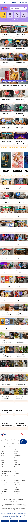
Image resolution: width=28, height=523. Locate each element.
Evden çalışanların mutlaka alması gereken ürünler (20, 341)
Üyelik (14, 495)
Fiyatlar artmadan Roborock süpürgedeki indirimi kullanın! (7, 230)
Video (2, 463)
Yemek (2, 449)
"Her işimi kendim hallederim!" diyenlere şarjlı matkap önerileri (6, 367)
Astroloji (16, 447)
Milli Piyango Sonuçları (19, 476)
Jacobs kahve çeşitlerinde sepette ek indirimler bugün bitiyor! (7, 63)
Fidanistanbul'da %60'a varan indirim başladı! (21, 354)
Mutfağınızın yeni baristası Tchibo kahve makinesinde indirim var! (20, 63)
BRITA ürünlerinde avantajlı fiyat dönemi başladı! (6, 202)
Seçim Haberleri (17, 452)
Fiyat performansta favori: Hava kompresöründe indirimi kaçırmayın (20, 35)
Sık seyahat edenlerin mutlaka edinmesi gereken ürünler (6, 381)
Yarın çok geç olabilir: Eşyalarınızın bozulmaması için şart (7, 258)
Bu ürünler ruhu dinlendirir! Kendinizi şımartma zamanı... (7, 341)
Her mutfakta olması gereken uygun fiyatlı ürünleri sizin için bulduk (7, 407)
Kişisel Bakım (23, 15)
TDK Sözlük (16, 485)
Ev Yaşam (3, 15)
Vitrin (15, 449)
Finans (2, 447)
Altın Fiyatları (4, 479)
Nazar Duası (16, 490)
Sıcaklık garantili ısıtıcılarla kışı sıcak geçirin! (21, 216)
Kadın (2, 452)
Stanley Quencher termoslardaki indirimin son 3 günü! (20, 188)
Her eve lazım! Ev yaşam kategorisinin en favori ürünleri (7, 420)
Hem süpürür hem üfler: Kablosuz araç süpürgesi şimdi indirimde (21, 49)
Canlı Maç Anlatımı (18, 454)
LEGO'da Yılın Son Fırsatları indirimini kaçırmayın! (20, 230)
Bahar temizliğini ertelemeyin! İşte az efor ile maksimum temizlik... (21, 420)
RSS (16, 497)
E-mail (15, 458)
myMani (16, 465)
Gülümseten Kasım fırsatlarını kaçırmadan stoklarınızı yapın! (6, 300)
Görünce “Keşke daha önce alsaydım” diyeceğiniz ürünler (7, 394)
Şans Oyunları (17, 461)
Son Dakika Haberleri (6, 443)
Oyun (15, 467)
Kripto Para (3, 476)
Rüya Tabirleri (4, 485)
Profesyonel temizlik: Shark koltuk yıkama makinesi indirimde (6, 114)
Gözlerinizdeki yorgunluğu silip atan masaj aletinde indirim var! (21, 202)
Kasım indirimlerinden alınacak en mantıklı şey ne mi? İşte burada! (21, 286)
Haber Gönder (23, 438)
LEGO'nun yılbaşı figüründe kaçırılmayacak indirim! (20, 244)
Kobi (15, 463)
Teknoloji (10, 15)
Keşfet (2, 490)
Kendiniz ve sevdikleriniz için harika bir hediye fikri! (6, 272)
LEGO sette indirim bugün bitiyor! (20, 271)
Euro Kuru (3, 483)
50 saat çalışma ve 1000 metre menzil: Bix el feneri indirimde (7, 100)
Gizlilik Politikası (20, 495)
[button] (4, 2)
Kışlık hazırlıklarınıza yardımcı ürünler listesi (21, 328)
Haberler (3, 445)
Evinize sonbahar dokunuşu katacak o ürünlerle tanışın (7, 314)
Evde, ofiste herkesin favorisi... (21, 257)
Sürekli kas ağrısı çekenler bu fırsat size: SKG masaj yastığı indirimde (6, 49)
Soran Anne (16, 472)
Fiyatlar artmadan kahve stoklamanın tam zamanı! (6, 216)
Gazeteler (16, 456)
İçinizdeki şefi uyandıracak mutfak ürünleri (21, 381)
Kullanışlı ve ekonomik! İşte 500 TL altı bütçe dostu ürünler (7, 354)
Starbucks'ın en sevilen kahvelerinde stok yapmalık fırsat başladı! (7, 35)
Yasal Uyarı (12, 497)
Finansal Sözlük (4, 472)
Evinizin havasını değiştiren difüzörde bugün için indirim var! (7, 128)
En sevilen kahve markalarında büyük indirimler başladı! (14, 86)
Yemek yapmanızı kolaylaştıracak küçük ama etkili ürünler (20, 314)
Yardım (9, 495)
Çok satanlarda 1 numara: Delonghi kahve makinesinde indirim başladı (20, 114)
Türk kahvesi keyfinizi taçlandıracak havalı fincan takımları (21, 407)
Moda (16, 15)
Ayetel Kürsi (17, 487)
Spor (2, 461)
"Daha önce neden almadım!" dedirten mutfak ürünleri (21, 367)
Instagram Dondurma (19, 481)
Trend (2, 456)
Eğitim (2, 458)
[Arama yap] (20, 2)
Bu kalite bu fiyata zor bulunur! (6, 243)
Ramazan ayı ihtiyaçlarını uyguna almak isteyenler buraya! (21, 142)
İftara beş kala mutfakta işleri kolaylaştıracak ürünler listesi (19, 128)
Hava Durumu (4, 487)
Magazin (3, 454)
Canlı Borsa (3, 470)
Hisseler (3, 474)
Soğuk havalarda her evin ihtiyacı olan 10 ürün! (21, 300)
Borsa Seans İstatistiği (6, 467)
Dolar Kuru (3, 481)
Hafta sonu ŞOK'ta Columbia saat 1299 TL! (7, 286)
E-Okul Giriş (17, 479)
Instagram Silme (17, 483)
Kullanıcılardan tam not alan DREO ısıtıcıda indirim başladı (7, 188)
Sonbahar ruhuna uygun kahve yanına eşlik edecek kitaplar (7, 328)
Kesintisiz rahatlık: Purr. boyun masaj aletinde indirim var (21, 100)
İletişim (5, 495)
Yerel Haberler (4, 465)
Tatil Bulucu (16, 474)
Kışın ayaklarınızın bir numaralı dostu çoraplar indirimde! (6, 142)
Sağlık (15, 445)
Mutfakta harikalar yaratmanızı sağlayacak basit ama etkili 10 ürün (20, 394)
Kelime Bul (16, 470)
